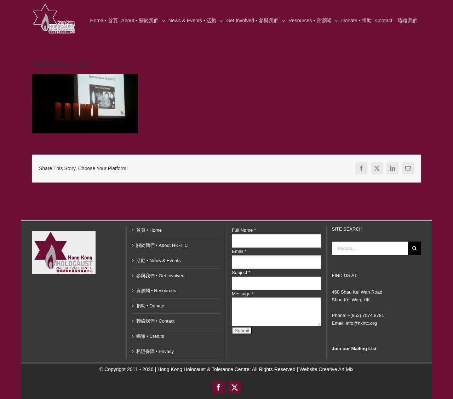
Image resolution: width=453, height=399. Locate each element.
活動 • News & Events (158, 260)
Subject (241, 272)
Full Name (244, 230)
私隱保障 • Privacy (155, 351)
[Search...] (370, 248)
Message (242, 293)
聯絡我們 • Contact (155, 321)
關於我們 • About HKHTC (162, 245)
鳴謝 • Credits (150, 336)
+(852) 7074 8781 (366, 315)
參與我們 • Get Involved (160, 275)
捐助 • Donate (150, 305)
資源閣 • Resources (156, 290)
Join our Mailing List (354, 348)
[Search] (414, 248)
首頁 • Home (149, 230)
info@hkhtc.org (361, 323)
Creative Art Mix (336, 369)
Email (239, 251)
